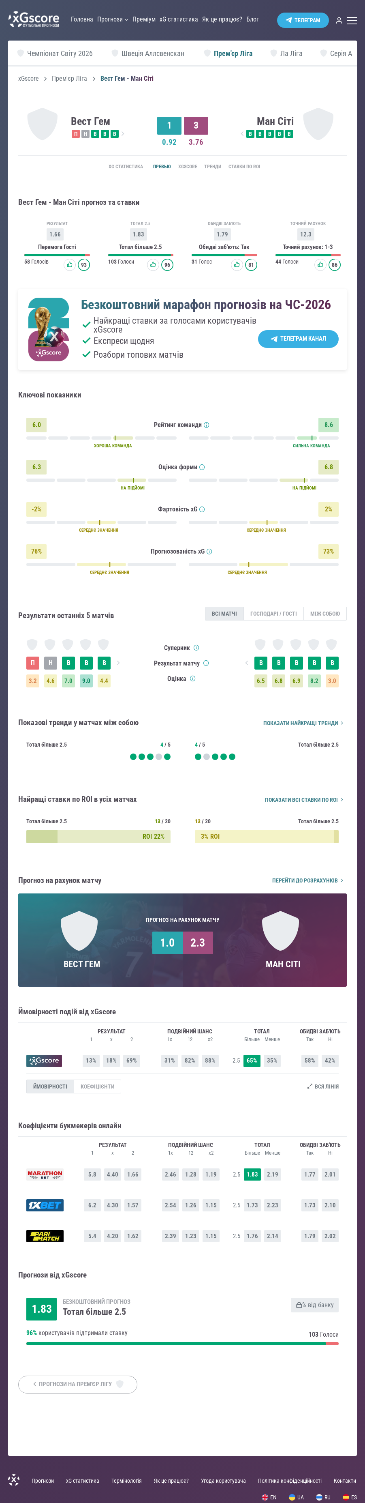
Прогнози (43, 1480)
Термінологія (126, 1480)
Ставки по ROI (258, 167)
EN (269, 1497)
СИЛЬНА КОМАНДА (311, 448)
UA (296, 1497)
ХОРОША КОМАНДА (113, 448)
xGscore (28, 78)
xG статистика (108, 167)
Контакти (345, 1480)
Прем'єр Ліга (69, 78)
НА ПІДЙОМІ (133, 490)
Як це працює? (171, 1480)
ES (350, 1497)
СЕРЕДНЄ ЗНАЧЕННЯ (98, 532)
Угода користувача (223, 1480)
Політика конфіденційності (290, 1480)
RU (323, 1497)
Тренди (218, 167)
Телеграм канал (303, 340)
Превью (151, 167)
